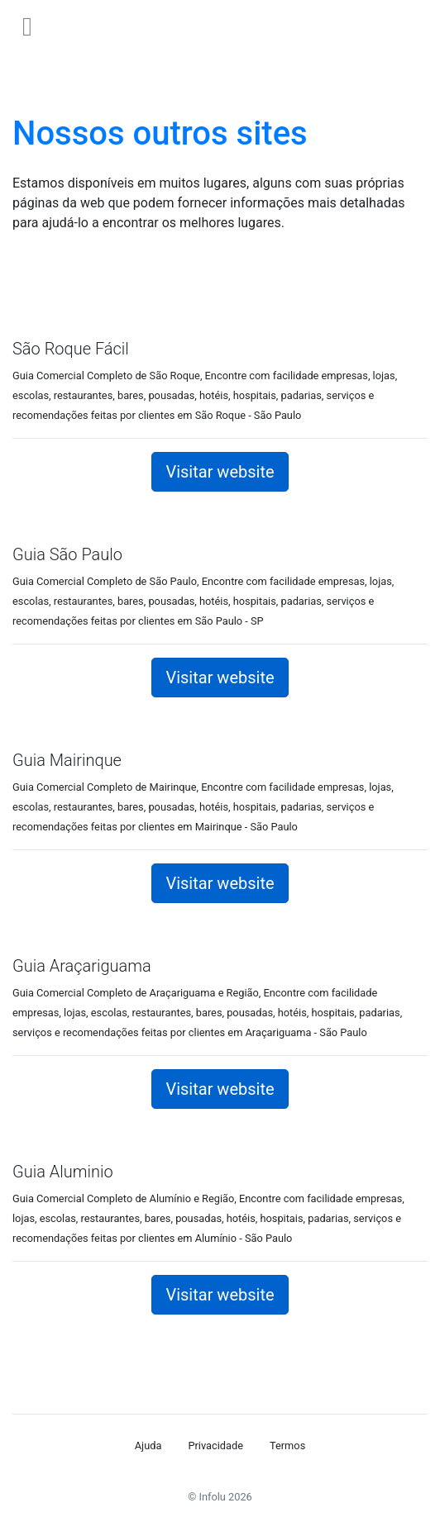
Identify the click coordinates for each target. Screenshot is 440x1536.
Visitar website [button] (219, 472)
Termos (287, 1445)
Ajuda (148, 1445)
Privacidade (215, 1445)
